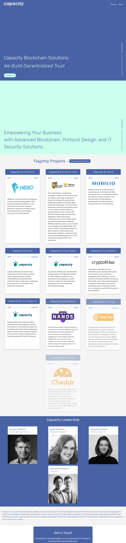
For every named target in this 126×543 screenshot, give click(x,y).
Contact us (10, 75)
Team (120, 4)
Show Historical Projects (80, 161)
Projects (114, 4)
